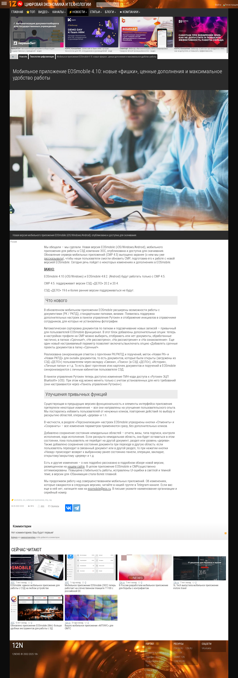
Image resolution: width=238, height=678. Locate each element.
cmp (46, 500)
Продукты (55, 506)
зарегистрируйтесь (28, 537)
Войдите (14, 537)
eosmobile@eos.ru (99, 488)
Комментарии (22, 526)
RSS (225, 533)
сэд (50, 500)
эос (24, 500)
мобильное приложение (35, 500)
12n (17, 645)
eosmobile (18, 500)
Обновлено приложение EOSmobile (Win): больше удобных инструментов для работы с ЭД (36, 627)
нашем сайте (76, 466)
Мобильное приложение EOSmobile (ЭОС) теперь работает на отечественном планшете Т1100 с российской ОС (90, 588)
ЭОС (42, 506)
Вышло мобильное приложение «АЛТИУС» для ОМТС (89, 627)
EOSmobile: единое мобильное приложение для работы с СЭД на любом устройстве (35, 587)
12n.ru (122, 582)
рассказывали (53, 258)
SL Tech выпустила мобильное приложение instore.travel (195, 587)
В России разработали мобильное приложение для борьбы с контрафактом (143, 587)
